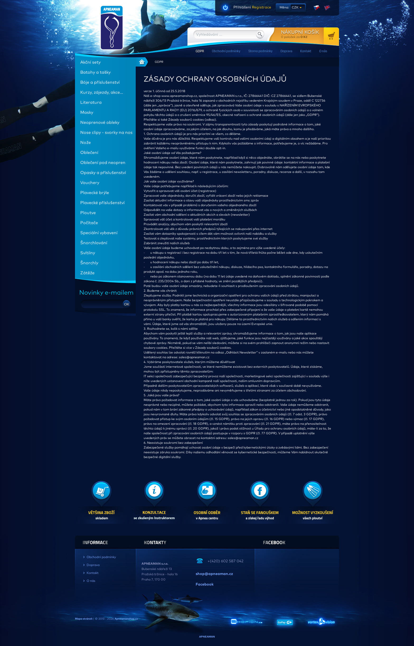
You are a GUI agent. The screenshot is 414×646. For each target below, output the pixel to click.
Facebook (205, 584)
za (310, 34)
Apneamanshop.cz (126, 618)
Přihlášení (242, 7)
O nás (323, 51)
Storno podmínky (260, 51)
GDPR (200, 51)
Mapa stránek (83, 618)
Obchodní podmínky (226, 51)
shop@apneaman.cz (214, 574)
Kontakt (305, 51)
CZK (295, 7)
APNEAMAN (207, 636)
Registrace (261, 7)
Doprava (286, 51)
